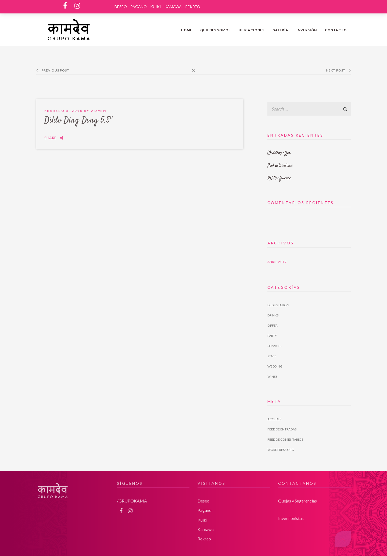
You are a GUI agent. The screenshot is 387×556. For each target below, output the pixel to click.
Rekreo (192, 6)
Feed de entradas (281, 429)
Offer (272, 325)
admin (98, 106)
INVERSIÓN (306, 30)
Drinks (272, 315)
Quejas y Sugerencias (297, 496)
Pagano (138, 6)
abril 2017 (277, 262)
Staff (272, 356)
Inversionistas (291, 513)
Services (274, 346)
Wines (272, 377)
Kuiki (155, 6)
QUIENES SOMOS (215, 30)
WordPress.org (280, 450)
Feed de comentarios (285, 439)
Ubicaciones (251, 30)
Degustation (278, 305)
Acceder (274, 419)
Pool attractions (280, 166)
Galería (280, 30)
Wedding (274, 366)
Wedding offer (279, 153)
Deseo (120, 6)
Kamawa (173, 6)
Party (272, 336)
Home (186, 30)
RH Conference (279, 178)
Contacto (336, 30)
